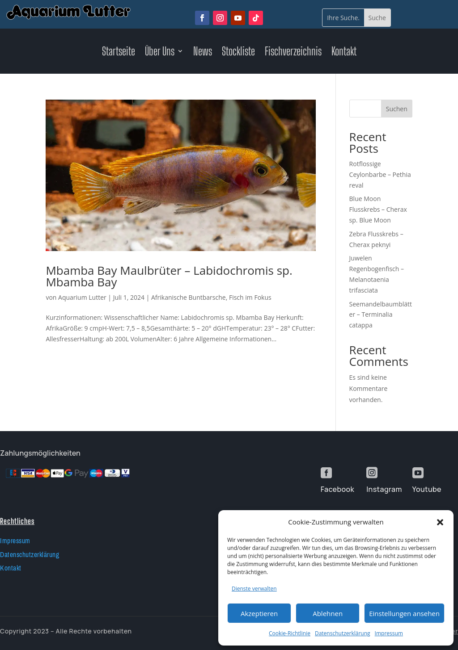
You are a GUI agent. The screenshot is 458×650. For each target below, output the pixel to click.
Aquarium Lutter (82, 297)
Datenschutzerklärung (342, 633)
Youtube (426, 489)
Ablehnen (328, 613)
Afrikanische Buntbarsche (188, 297)
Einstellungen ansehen (404, 613)
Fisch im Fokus (250, 297)
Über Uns (159, 53)
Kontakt (343, 53)
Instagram (384, 489)
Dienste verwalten (254, 588)
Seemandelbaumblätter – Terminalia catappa (380, 315)
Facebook (337, 489)
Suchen (396, 109)
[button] (440, 522)
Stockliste (238, 53)
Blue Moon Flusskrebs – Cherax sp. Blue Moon (378, 209)
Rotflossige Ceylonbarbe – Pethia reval (380, 174)
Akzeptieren (259, 613)
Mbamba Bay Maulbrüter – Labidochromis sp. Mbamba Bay (169, 276)
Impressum (389, 633)
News (202, 53)
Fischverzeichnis (293, 53)
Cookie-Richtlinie (289, 633)
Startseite (118, 53)
